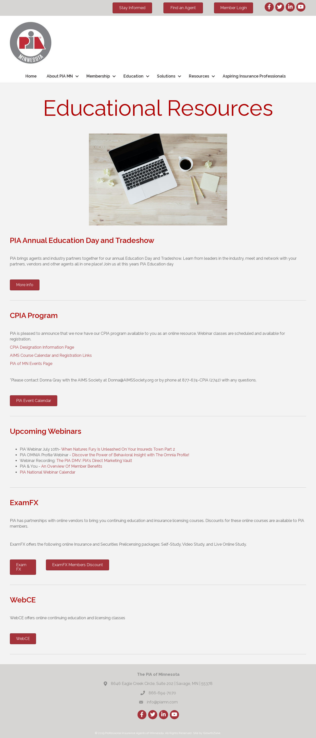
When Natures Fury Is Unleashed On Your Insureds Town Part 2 (118, 449)
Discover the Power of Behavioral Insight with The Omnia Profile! (131, 455)
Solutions (166, 76)
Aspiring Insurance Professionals (254, 76)
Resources (199, 76)
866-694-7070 (162, 693)
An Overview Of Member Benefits (71, 466)
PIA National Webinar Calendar (48, 472)
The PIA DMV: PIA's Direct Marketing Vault (94, 460)
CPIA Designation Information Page (42, 347)
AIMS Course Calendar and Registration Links (51, 355)
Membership (98, 76)
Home (31, 76)
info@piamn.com (162, 702)
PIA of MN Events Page (31, 363)
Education (133, 76)
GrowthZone (211, 733)
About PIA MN (60, 76)
